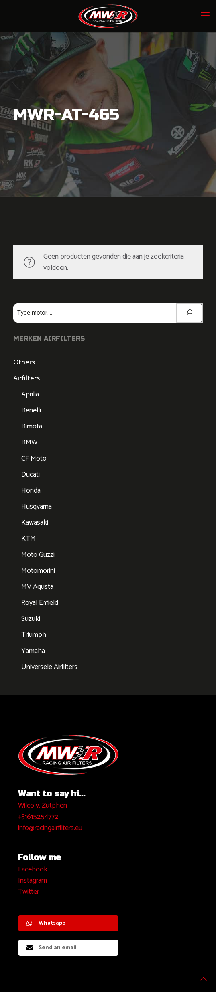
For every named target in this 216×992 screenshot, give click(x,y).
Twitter (28, 892)
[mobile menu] (205, 16)
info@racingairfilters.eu (50, 828)
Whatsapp (45, 923)
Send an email (51, 947)
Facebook (32, 869)
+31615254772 (38, 817)
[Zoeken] (189, 313)
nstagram (33, 881)
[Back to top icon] (199, 975)
